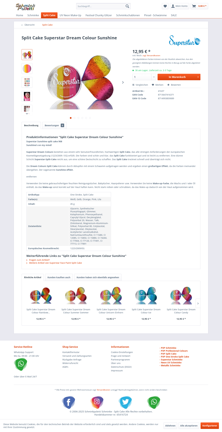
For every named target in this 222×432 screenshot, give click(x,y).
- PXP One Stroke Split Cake (174, 356)
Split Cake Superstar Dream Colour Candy (181, 311)
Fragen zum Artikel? (38, 259)
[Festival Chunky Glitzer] (98, 15)
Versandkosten (103, 389)
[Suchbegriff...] (103, 6)
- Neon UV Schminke (170, 362)
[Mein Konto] (179, 6)
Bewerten (174, 84)
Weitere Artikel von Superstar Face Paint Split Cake (54, 262)
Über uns (116, 363)
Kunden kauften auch (58, 277)
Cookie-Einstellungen (122, 352)
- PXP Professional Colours (174, 350)
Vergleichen (140, 84)
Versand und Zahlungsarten (77, 355)
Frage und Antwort (120, 355)
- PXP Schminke (168, 347)
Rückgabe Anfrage (71, 359)
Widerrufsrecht (70, 363)
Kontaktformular (71, 352)
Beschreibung (31, 125)
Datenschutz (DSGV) (121, 366)
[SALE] (174, 15)
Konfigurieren (209, 425)
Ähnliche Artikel (32, 277)
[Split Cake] (49, 15)
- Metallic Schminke (170, 365)
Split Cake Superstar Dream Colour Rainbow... (41, 311)
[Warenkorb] (199, 6)
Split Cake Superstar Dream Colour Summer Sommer (76, 311)
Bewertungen (54, 125)
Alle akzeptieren (188, 425)
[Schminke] (33, 15)
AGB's (65, 366)
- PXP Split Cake (168, 353)
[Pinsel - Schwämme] (155, 15)
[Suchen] (127, 6)
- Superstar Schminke (171, 359)
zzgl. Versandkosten (151, 55)
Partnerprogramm (120, 359)
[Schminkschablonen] (128, 15)
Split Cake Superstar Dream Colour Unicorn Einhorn (111, 311)
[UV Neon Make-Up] (70, 15)
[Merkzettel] (165, 6)
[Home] (19, 15)
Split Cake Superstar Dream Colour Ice (146, 311)
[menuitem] (103, 6)
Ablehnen (170, 425)
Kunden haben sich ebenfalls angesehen (98, 277)
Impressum (117, 370)
